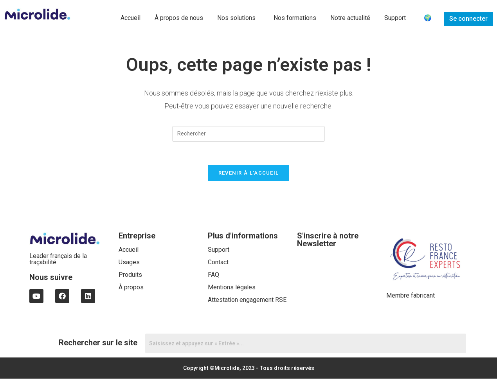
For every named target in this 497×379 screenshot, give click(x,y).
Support (395, 18)
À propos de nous (179, 18)
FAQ (213, 275)
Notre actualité (350, 18)
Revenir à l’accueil (248, 173)
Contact (218, 262)
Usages (129, 262)
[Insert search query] (248, 134)
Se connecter (468, 18)
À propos (131, 287)
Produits (130, 275)
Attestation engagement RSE (247, 300)
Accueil (130, 18)
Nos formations (295, 18)
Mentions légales (232, 287)
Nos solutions (236, 18)
